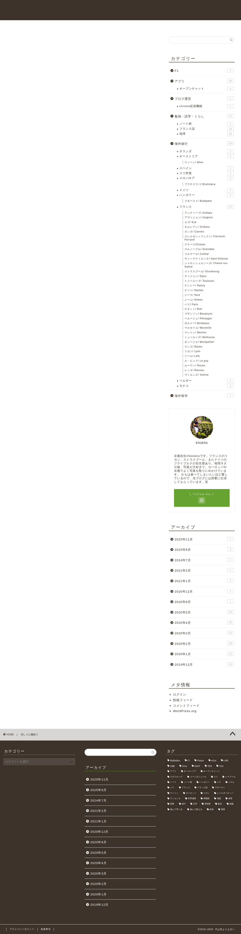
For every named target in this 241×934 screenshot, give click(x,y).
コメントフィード (186, 705)
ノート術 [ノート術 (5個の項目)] (188, 782)
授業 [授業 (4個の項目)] (172, 804)
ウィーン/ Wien (194, 162)
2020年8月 (204, 601)
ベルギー (206, 381)
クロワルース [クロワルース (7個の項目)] (176, 777)
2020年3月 (204, 633)
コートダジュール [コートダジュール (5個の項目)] (198, 777)
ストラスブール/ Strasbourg (202, 271)
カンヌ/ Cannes (194, 231)
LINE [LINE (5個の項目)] (226, 761)
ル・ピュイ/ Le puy (197, 360)
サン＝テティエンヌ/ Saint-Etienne (206, 258)
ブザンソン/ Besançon (198, 313)
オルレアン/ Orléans (197, 226)
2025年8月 (204, 549)
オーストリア (206, 156)
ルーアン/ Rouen (195, 365)
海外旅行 (170, 25)
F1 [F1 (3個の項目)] (188, 761)
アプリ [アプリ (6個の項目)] (173, 771)
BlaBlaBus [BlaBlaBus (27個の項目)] (175, 761)
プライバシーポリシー (22, 929)
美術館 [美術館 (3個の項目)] (207, 804)
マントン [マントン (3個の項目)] (174, 793)
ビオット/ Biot (193, 309)
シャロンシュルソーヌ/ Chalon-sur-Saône (206, 265)
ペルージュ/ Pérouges (198, 318)
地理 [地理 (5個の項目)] (230, 798)
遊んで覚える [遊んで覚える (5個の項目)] (196, 809)
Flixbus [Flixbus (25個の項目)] (200, 761)
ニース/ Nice (192, 295)
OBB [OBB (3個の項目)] (172, 766)
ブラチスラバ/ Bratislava (200, 184)
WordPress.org (185, 711)
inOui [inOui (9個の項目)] (213, 761)
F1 (204, 70)
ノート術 (206, 124)
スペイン (206, 168)
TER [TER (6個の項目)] (210, 766)
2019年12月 (204, 664)
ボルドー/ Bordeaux (197, 323)
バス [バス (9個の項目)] (219, 782)
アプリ (204, 81)
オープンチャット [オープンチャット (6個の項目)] (211, 771)
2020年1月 (204, 654)
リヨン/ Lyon (192, 351)
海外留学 (204, 395)
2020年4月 (204, 622)
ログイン (179, 694)
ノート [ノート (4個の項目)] (173, 782)
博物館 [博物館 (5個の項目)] (206, 798)
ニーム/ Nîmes (194, 299)
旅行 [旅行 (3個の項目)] (184, 804)
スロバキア (206, 178)
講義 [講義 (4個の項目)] (231, 804)
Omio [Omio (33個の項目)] (184, 766)
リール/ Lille (192, 356)
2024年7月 (204, 560)
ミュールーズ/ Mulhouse (200, 337)
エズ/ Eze (191, 222)
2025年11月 (204, 539)
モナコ (206, 386)
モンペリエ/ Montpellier (199, 342)
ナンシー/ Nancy (195, 285)
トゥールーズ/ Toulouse (199, 280)
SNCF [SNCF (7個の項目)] (197, 766)
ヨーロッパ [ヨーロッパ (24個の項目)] (191, 793)
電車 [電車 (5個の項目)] (223, 809)
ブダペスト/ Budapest (198, 200)
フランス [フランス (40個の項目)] (186, 788)
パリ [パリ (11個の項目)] (172, 788)
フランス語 (206, 129)
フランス (206, 207)
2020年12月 (204, 591)
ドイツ (206, 190)
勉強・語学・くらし (204, 116)
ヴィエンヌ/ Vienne (197, 374)
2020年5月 (204, 612)
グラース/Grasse (195, 244)
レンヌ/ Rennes (194, 370)
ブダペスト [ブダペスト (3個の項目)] (220, 788)
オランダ (206, 151)
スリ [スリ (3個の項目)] (216, 777)
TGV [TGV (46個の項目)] (221, 766)
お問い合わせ (120, 25)
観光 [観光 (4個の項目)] (220, 804)
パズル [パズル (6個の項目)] (231, 782)
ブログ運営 (204, 98)
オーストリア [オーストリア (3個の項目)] (190, 771)
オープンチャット (206, 89)
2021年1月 (204, 581)
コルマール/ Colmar (197, 253)
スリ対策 (206, 173)
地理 (206, 134)
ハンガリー (206, 195)
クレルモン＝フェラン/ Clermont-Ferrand (205, 238)
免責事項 (46, 929)
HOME (71, 25)
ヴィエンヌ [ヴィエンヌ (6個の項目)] (175, 798)
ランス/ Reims (194, 346)
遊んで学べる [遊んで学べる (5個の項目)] (176, 809)
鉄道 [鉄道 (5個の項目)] (212, 809)
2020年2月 (204, 643)
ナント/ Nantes (194, 290)
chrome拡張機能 (206, 106)
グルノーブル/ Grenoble (199, 249)
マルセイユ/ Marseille (198, 327)
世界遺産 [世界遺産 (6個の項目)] (192, 798)
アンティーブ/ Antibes (198, 212)
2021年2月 (204, 570)
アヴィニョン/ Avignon (199, 217)
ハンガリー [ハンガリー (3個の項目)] (204, 782)
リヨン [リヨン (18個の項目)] (206, 793)
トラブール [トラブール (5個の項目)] (230, 777)
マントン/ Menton (196, 332)
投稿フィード (183, 700)
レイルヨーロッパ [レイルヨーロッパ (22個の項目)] (225, 793)
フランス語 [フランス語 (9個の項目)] (202, 788)
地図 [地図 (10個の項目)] (219, 798)
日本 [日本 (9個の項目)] (195, 804)
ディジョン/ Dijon (195, 276)
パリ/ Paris (191, 304)
